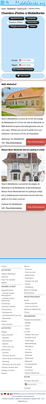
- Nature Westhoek (31, 373)
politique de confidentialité (22, 398)
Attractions (6, 350)
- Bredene (28, 352)
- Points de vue (7, 347)
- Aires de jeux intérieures (11, 358)
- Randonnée (29, 275)
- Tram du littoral (31, 306)
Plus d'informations (14, 143)
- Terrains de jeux (8, 355)
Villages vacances (18, 26)
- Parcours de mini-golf (10, 364)
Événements (29, 293)
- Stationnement (30, 303)
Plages (4, 332)
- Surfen (27, 284)
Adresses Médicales (32, 309)
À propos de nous (31, 381)
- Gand (27, 326)
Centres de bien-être (9, 367)
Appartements (16, 18)
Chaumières (32, 22)
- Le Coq (27, 349)
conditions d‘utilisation (8, 398)
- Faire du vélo (30, 272)
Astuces (4, 277)
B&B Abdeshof (8, 84)
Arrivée (15, 60)
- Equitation (28, 287)
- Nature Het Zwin (31, 335)
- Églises (4, 344)
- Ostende (28, 355)
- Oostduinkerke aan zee (11, 315)
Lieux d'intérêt (7, 335)
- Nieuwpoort (6, 312)
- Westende (6, 318)
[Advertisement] (23, 42)
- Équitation (28, 278)
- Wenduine (28, 346)
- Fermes (5, 352)
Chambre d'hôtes (16, 22)
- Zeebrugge (29, 340)
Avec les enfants (8, 280)
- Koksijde (28, 367)
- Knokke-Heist (30, 337)
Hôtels (32, 26)
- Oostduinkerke (30, 364)
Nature (4, 373)
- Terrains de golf (31, 281)
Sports (27, 266)
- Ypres (27, 329)
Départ (15, 65)
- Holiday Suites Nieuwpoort (7, 294)
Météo (4, 283)
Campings (31, 18)
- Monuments (6, 341)
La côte (27, 332)
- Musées (5, 338)
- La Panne (28, 370)
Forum (27, 312)
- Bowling (5, 361)
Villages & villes (7, 370)
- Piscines (28, 269)
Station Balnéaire (8, 274)
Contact (27, 388)
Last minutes (6, 324)
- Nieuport (28, 361)
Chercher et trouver (23, 69)
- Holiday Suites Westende (7, 299)
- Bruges (27, 323)
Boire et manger (30, 290)
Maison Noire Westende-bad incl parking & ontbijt (23, 150)
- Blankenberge (30, 343)
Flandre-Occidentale (32, 320)
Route (26, 300)
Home (4, 266)
